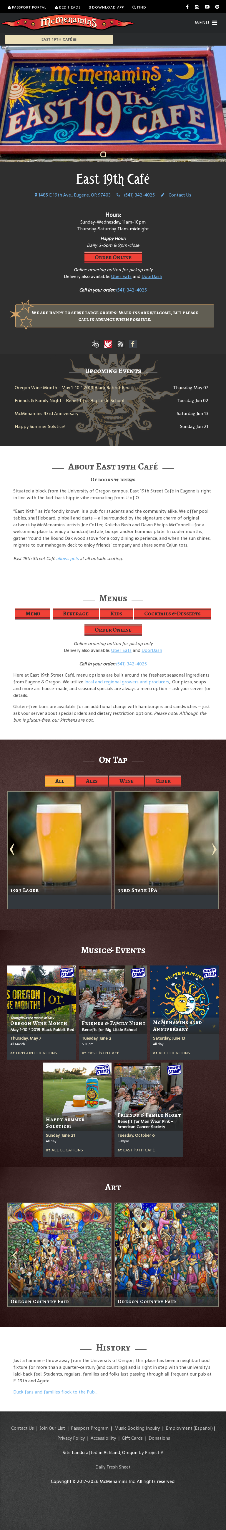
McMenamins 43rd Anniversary (46, 413)
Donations (159, 1438)
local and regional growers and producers (126, 681)
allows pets (67, 558)
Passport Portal (27, 7)
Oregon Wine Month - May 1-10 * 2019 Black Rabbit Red (72, 387)
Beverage (76, 613)
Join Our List (52, 1428)
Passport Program (90, 1428)
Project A (154, 1452)
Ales (92, 781)
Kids (116, 613)
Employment (179, 1428)
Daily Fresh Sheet (113, 1467)
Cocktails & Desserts (172, 613)
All (59, 781)
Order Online (113, 257)
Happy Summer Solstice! (40, 426)
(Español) (203, 1428)
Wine (126, 781)
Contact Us (176, 195)
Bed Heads (68, 7)
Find (139, 7)
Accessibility (103, 1438)
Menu (33, 613)
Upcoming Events (113, 370)
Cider (163, 781)
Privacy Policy (71, 1438)
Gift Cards (132, 1438)
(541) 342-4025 (136, 195)
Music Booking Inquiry (137, 1428)
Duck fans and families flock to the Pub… (55, 1392)
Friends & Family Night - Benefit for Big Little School (69, 400)
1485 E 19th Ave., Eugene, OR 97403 (73, 195)
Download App (106, 7)
